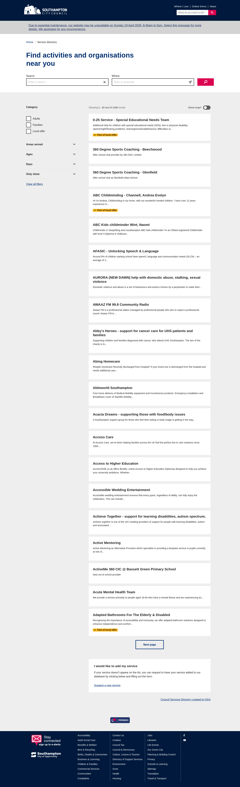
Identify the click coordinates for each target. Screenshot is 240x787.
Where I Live (181, 6)
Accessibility (84, 735)
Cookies (117, 740)
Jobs (149, 735)
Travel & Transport (156, 778)
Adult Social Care (86, 740)
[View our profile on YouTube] (196, 740)
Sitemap (151, 769)
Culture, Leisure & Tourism (126, 754)
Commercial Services (88, 769)
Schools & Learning (157, 764)
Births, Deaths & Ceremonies (92, 754)
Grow (115, 769)
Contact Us (118, 735)
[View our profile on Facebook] (196, 735)
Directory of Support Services (128, 759)
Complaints (83, 778)
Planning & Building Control (161, 754)
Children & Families (88, 764)
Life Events (153, 745)
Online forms (199, 6)
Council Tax (118, 745)
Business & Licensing (89, 759)
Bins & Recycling (86, 749)
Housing (117, 778)
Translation (153, 773)
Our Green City (155, 749)
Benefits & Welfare (87, 745)
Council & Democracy (124, 749)
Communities (84, 773)
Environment (119, 764)
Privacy (151, 759)
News (213, 6)
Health (116, 773)
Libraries (151, 740)
